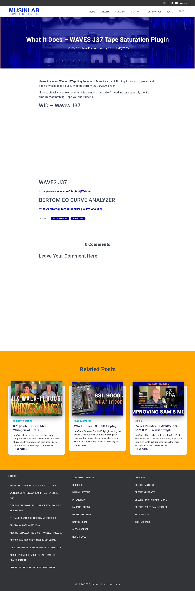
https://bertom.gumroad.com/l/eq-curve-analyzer (70, 208)
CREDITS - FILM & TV (145, 492)
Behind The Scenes (22, 421)
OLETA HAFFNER (80, 529)
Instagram (164, 3)
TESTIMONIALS (142, 522)
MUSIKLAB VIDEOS (60, 218)
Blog (181, 11)
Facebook (168, 3)
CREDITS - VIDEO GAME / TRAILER (151, 507)
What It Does (78, 218)
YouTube (176, 3)
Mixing (138, 421)
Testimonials (153, 12)
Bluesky (183, 3)
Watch (170, 12)
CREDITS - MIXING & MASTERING (151, 500)
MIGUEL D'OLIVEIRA (81, 514)
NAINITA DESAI (79, 522)
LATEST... (13, 476)
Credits (105, 12)
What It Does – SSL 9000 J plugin (96, 426)
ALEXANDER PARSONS (83, 477)
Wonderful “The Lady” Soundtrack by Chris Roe (34, 495)
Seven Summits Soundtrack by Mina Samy (33, 540)
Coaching (120, 12)
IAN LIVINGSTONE (81, 492)
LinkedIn (172, 3)
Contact (136, 12)
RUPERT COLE (79, 537)
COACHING (140, 477)
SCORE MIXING (142, 514)
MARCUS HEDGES (81, 507)
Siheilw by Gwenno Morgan (25, 525)
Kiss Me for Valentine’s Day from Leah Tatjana (36, 533)
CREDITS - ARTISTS (144, 485)
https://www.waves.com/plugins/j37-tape (64, 191)
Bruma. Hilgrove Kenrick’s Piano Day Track (34, 485)
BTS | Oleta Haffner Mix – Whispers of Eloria (30, 428)
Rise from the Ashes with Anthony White (32, 567)
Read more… (20, 449)
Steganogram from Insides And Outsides (33, 518)
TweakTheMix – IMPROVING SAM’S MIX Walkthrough (156, 428)
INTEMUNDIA (78, 500)
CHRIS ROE (77, 485)
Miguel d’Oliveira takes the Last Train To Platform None (32, 557)
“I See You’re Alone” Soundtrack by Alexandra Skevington (35, 508)
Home (92, 12)
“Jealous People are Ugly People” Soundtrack (35, 547)
